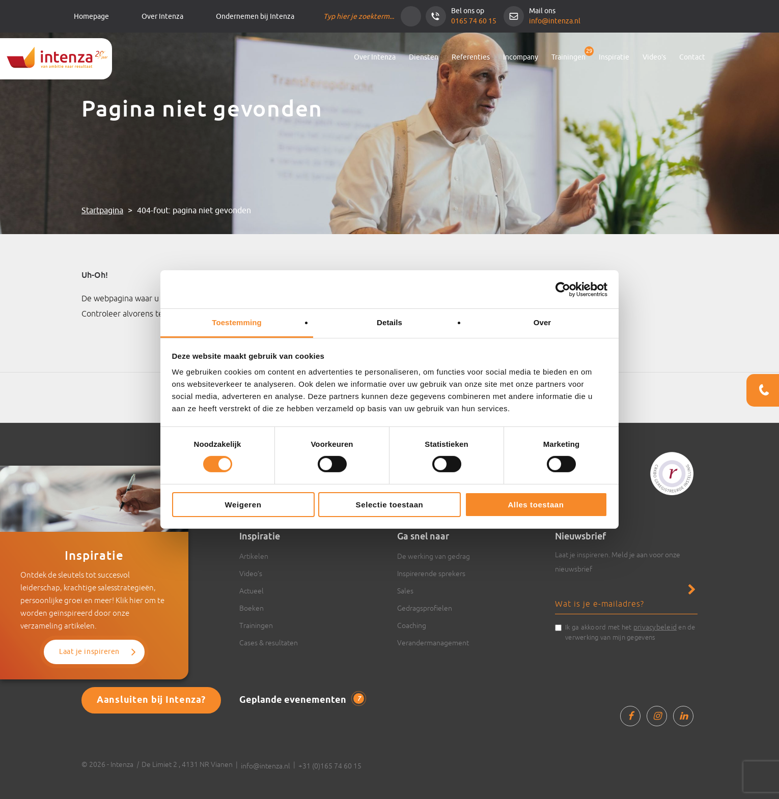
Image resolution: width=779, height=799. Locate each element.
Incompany (520, 57)
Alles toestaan (536, 504)
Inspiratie (614, 57)
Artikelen (253, 556)
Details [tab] (389, 322)
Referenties (471, 57)
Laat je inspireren (89, 651)
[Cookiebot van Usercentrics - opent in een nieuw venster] (562, 289)
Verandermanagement (433, 642)
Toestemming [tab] (237, 322)
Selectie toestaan (390, 504)
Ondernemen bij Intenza (255, 16)
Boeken (251, 608)
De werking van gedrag (433, 556)
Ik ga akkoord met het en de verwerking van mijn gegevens (630, 631)
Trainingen (568, 57)
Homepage (91, 16)
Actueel (251, 590)
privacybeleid (655, 627)
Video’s (654, 57)
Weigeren (243, 504)
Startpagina (102, 211)
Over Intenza (162, 16)
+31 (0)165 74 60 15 (329, 766)
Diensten (423, 57)
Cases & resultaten (268, 642)
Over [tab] (542, 322)
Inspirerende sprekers (431, 573)
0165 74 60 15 (473, 21)
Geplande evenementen (301, 699)
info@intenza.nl (554, 21)
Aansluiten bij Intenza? (151, 700)
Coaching (411, 625)
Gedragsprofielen (424, 608)
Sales (405, 590)
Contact (692, 57)
